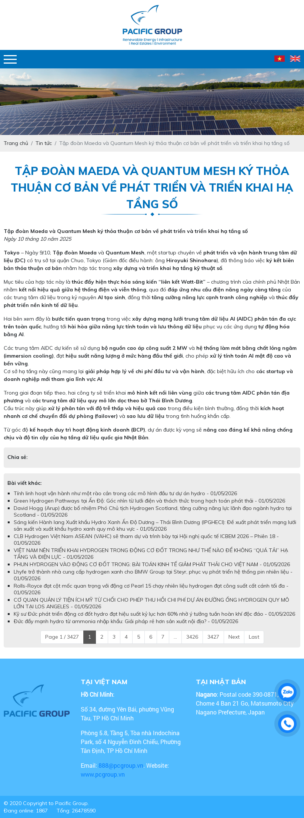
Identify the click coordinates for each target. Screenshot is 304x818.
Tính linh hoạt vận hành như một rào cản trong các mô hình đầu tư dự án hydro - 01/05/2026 (125, 493)
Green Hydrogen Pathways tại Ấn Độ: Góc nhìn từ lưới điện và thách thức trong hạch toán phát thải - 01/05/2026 (149, 500)
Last (254, 636)
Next (234, 636)
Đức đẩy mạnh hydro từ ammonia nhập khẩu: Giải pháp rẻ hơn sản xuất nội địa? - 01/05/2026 (126, 621)
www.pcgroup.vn (103, 774)
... (175, 636)
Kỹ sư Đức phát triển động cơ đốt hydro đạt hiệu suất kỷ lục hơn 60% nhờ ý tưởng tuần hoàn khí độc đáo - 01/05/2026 (154, 614)
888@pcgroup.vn (120, 765)
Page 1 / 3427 (62, 636)
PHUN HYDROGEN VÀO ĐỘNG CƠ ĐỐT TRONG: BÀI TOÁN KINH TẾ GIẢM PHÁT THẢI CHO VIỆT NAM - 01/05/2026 (152, 564)
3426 (192, 636)
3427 (213, 636)
